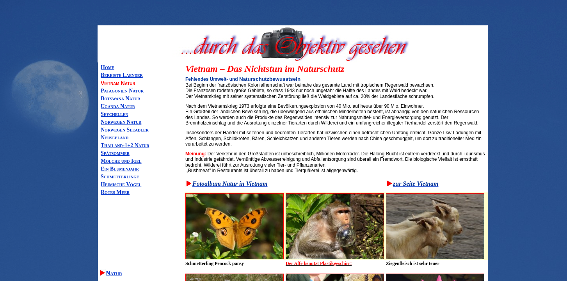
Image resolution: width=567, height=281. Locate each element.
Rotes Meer (115, 192)
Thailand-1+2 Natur (125, 145)
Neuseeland (114, 137)
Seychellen (114, 114)
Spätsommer (115, 153)
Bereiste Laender (122, 75)
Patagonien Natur (122, 91)
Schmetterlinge (120, 177)
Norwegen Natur (121, 122)
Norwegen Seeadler (125, 130)
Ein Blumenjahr (120, 169)
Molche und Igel (121, 161)
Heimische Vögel (121, 184)
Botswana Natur (120, 98)
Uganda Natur (118, 106)
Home (107, 67)
